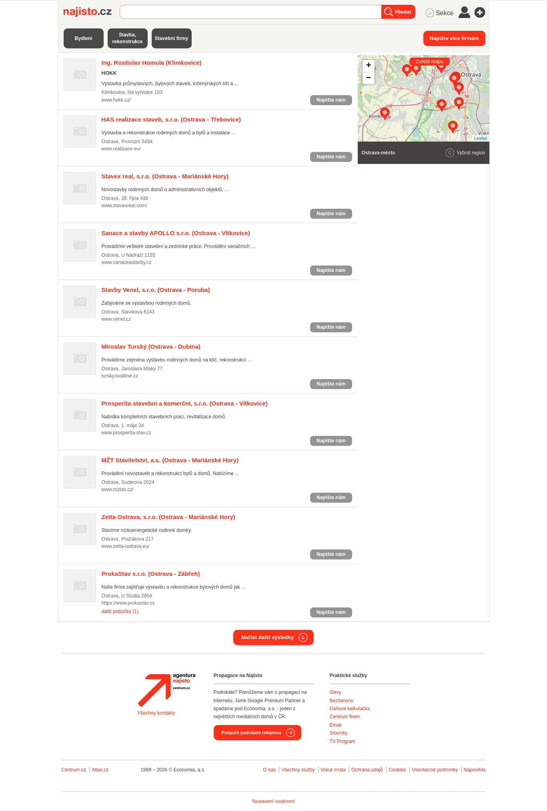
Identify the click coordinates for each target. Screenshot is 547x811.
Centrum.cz (74, 770)
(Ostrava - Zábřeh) (151, 573)
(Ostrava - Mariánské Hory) (165, 176)
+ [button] (368, 66)
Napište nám (331, 100)
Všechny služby (298, 770)
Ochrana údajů (367, 770)
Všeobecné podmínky (435, 770)
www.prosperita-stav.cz (126, 432)
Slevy (335, 692)
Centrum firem (345, 716)
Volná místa (333, 770)
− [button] (368, 78)
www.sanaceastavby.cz (127, 262)
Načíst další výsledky (267, 637)
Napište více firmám (454, 38)
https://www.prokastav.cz (128, 603)
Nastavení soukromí (273, 801)
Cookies (397, 770)
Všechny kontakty (156, 713)
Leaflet (480, 138)
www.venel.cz (116, 319)
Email (336, 725)
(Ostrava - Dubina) (151, 346)
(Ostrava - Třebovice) (171, 119)
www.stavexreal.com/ (124, 205)
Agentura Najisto (166, 690)
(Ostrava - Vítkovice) (176, 233)
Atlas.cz (100, 770)
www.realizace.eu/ (121, 149)
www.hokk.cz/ (116, 100)
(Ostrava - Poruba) (156, 289)
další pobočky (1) (120, 611)
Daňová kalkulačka (350, 708)
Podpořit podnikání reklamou (251, 732)
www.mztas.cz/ (118, 489)
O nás (269, 770)
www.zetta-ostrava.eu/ (126, 546)
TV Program (343, 741)
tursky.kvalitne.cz (120, 376)
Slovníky (339, 733)
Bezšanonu (342, 700)
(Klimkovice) (152, 62)
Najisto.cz (92, 12)
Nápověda (475, 770)
